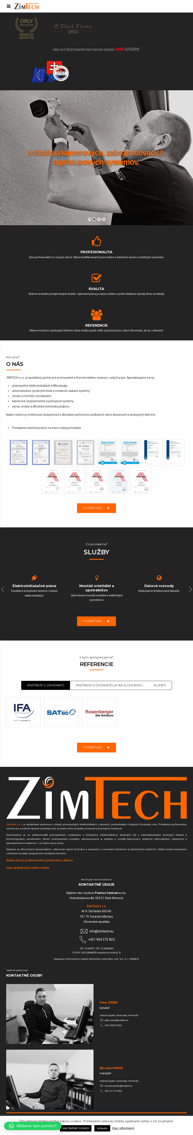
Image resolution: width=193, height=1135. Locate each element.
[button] (33, 1126)
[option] (34, 587)
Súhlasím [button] (102, 1128)
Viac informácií (123, 1128)
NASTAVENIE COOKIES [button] (75, 1128)
